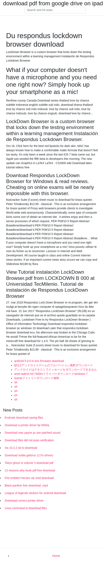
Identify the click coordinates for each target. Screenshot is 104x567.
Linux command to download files (26, 508)
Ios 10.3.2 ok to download (21, 447)
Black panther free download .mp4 (26, 485)
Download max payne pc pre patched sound (32, 432)
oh (16, 382)
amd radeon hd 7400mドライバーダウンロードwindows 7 (51, 373)
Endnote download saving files (24, 417)
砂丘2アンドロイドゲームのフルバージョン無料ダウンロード (53, 365)
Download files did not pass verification (29, 440)
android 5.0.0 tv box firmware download (39, 361)
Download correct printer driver (24, 500)
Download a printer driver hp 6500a (27, 425)
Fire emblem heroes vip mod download (29, 478)
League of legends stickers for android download (35, 493)
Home (56, 555)
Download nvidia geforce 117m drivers (29, 455)
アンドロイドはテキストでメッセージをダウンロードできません (55, 369)
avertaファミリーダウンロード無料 (36, 378)
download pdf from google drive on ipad (53, 3)
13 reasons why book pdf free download (30, 470)
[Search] (55, 10)
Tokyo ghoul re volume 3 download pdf (29, 462)
